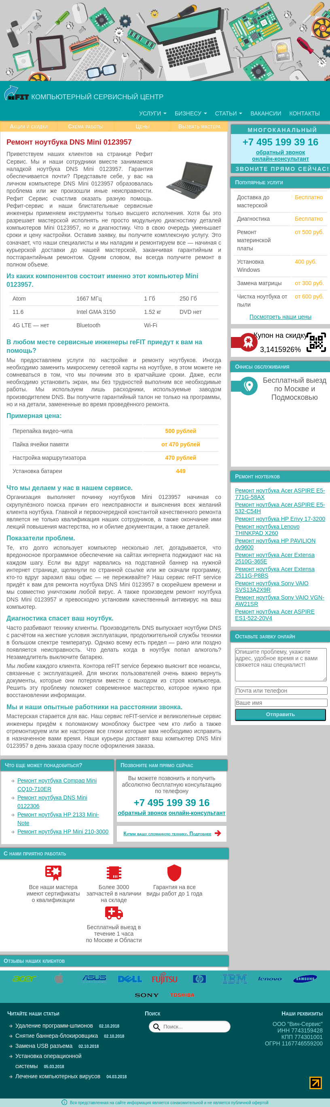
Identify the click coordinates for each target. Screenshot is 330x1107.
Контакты (304, 113)
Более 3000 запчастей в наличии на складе (114, 890)
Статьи (229, 113)
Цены (142, 126)
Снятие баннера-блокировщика (56, 1035)
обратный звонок (142, 813)
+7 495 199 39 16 (172, 802)
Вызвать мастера (199, 126)
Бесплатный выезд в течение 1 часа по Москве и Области (114, 930)
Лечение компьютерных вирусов (57, 1076)
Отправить (280, 714)
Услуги (153, 113)
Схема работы (85, 126)
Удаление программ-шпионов (54, 1025)
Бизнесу (191, 113)
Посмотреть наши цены (280, 317)
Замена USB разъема (43, 1046)
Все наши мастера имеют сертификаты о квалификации (53, 890)
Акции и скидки (29, 126)
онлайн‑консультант (197, 813)
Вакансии (265, 113)
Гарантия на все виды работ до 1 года (174, 887)
